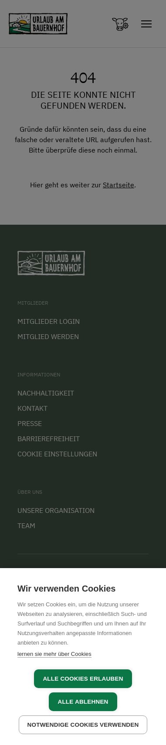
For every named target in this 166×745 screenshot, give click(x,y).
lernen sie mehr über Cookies (54, 654)
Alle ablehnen (83, 701)
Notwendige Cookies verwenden (83, 725)
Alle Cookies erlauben (83, 678)
